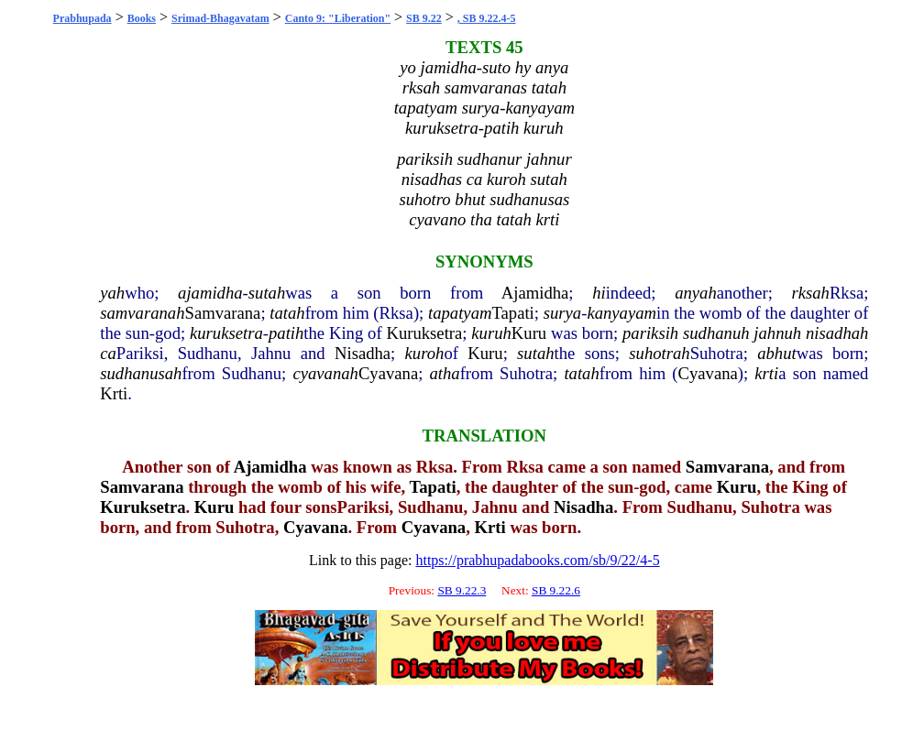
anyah (696, 292)
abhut (777, 353)
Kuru (529, 333)
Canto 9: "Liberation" (337, 18)
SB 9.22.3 (461, 590)
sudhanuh (716, 333)
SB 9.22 (424, 18)
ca (108, 353)
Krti (113, 393)
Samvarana (223, 312)
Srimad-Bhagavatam (220, 18)
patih (286, 333)
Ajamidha (535, 292)
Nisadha (362, 353)
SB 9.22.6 (556, 590)
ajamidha (210, 292)
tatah (287, 312)
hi (599, 292)
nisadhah (837, 333)
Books (141, 18)
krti (766, 373)
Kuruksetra (424, 333)
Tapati (512, 312)
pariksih (650, 333)
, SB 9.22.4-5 (486, 18)
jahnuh (777, 333)
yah (112, 292)
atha (444, 373)
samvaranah (142, 312)
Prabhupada (82, 18)
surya (562, 312)
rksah (810, 292)
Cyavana (388, 373)
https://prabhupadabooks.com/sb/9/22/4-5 (537, 560)
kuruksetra (226, 333)
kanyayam (621, 312)
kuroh (425, 353)
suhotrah (659, 353)
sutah (266, 292)
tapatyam (459, 312)
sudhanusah (141, 373)
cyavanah (325, 373)
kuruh (491, 333)
